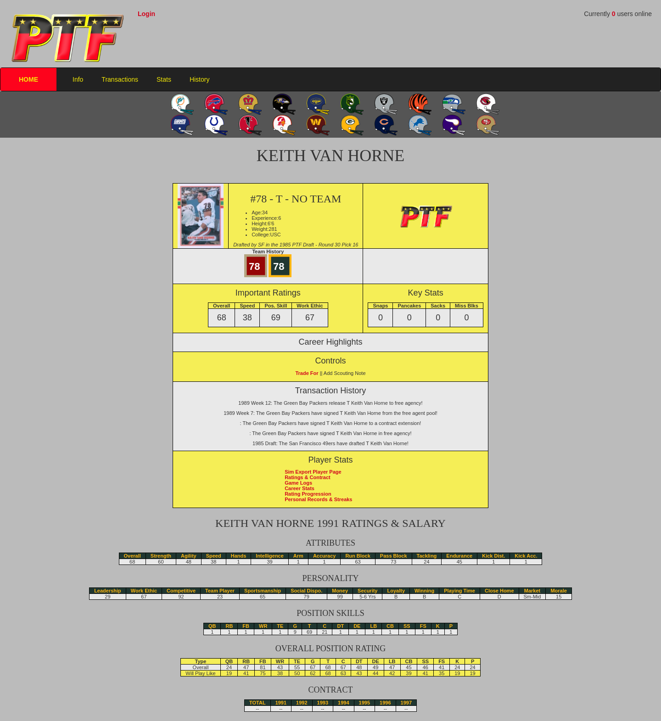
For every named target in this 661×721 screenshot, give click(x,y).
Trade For (306, 373)
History (200, 79)
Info (78, 79)
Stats (164, 79)
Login (146, 13)
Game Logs (298, 483)
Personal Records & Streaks (318, 499)
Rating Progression (308, 494)
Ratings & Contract (307, 477)
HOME (28, 79)
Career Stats (299, 488)
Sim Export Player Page (313, 472)
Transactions (119, 79)
